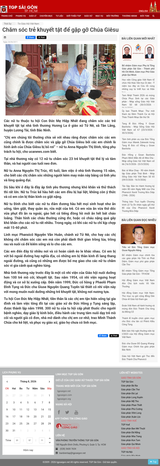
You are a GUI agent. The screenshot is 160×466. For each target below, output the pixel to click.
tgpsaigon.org (64, 399)
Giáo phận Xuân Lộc (130, 417)
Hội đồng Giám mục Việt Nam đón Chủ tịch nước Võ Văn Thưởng (138, 283)
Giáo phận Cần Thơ (130, 389)
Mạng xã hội (64, 404)
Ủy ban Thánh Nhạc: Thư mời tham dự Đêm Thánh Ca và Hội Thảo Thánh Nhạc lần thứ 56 (138, 114)
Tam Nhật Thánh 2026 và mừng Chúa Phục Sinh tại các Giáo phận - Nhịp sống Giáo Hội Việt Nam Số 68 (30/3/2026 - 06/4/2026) (138, 101)
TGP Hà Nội (126, 452)
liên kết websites (131, 372)
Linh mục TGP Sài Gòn (69, 374)
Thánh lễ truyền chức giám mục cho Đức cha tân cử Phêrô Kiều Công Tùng (138, 321)
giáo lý (32, 16)
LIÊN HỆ (60, 435)
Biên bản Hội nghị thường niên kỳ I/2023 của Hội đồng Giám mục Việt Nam (138, 334)
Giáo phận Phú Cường (131, 409)
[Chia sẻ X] (41, 37)
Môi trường (112, 16)
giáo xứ (88, 16)
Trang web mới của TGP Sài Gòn (76, 386)
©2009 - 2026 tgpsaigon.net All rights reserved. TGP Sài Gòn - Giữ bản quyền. (80, 462)
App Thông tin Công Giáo (71, 418)
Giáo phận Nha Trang (131, 436)
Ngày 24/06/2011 (10, 42)
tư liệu (59, 16)
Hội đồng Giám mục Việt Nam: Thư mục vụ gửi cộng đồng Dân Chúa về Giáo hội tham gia (138, 296)
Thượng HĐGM (129, 16)
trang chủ (6, 16)
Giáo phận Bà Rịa (129, 385)
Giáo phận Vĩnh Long (131, 413)
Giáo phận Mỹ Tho (130, 401)
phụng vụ (21, 16)
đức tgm (144, 16)
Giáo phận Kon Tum (130, 440)
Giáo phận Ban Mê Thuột (133, 428)
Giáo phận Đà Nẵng (130, 432)
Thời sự (7, 23)
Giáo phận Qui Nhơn (130, 444)
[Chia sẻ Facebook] (30, 37)
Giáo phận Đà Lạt (129, 393)
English (143, 11)
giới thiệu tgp (73, 16)
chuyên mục (46, 16)
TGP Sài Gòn (127, 381)
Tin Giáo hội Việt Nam (28, 23)
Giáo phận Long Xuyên (132, 397)
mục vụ (99, 16)
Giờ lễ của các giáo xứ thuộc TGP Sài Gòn (82, 380)
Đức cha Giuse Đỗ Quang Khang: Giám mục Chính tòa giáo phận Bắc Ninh (138, 346)
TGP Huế (125, 424)
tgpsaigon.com (64, 395)
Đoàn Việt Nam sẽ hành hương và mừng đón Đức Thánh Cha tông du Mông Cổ (138, 308)
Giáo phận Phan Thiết (131, 405)
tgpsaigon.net (64, 391)
